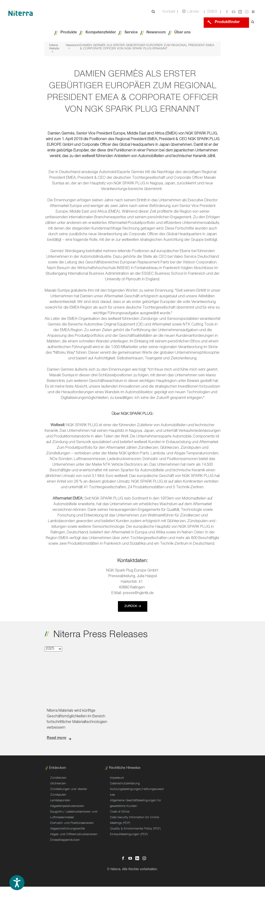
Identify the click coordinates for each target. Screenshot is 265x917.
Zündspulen (58, 795)
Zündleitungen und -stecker (68, 789)
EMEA (212, 12)
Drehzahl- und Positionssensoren (72, 823)
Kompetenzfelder (101, 33)
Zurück (130, 606)
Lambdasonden (60, 800)
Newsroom (156, 33)
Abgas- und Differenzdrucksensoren (73, 834)
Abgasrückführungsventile (67, 829)
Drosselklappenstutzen (65, 840)
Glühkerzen (58, 784)
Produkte (68, 33)
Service (131, 33)
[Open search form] (252, 22)
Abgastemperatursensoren (67, 806)
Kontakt (169, 12)
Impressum (117, 778)
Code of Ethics (119, 812)
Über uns (182, 33)
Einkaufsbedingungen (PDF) (129, 834)
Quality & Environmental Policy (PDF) (135, 829)
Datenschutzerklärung (125, 784)
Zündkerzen (58, 778)
